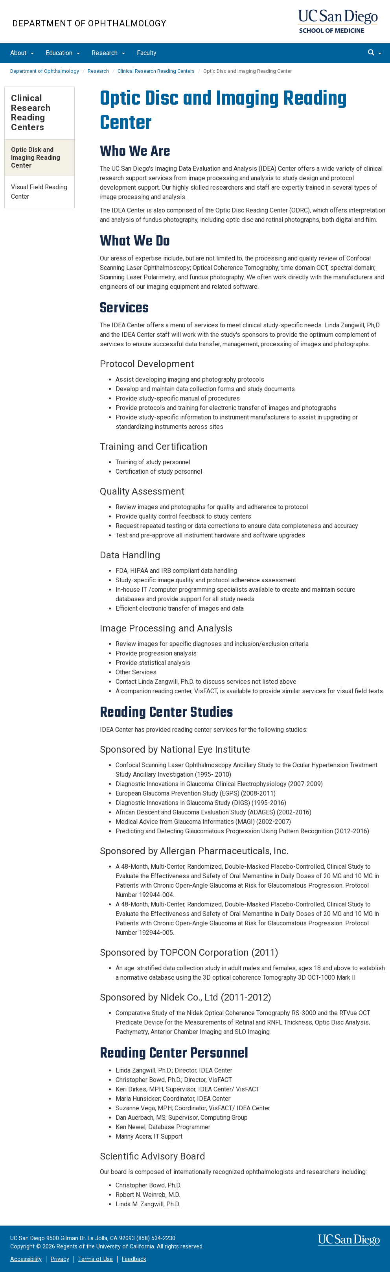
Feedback (134, 1259)
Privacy (60, 1259)
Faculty (146, 53)
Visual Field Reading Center (39, 191)
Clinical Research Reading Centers (156, 71)
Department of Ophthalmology (89, 23)
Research (108, 53)
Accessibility (26, 1259)
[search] (375, 53)
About (22, 53)
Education (63, 53)
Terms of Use (95, 1259)
